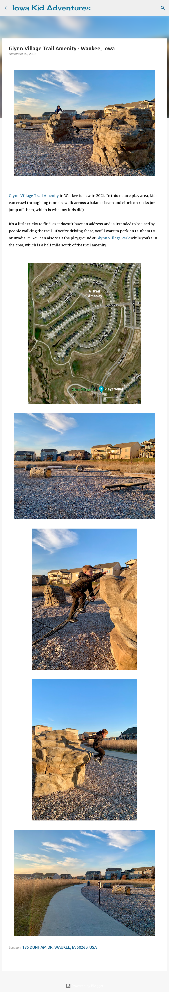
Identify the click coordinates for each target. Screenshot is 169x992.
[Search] (96, 8)
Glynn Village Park (113, 238)
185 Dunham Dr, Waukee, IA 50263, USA (59, 947)
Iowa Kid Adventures (51, 8)
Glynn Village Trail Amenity (34, 195)
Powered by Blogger (84, 986)
